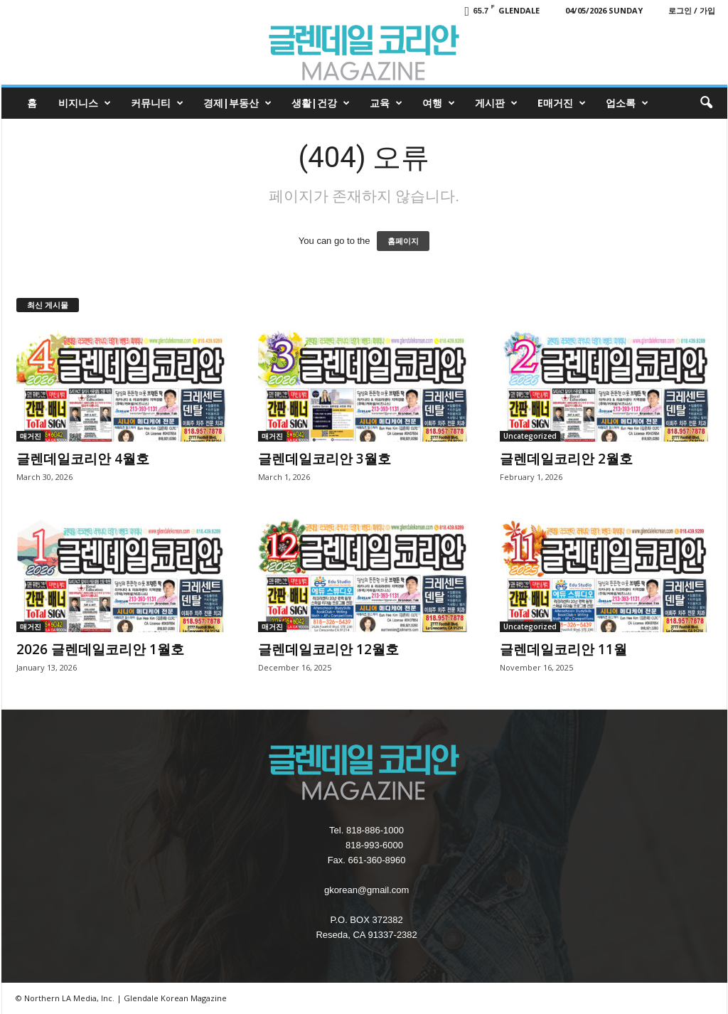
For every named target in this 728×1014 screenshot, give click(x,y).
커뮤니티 (157, 103)
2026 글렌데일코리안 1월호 (100, 649)
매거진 (30, 436)
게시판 (496, 103)
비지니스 (84, 103)
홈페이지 (403, 241)
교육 (386, 103)
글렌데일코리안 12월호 (328, 649)
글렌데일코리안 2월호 (566, 458)
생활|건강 (320, 103)
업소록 (627, 103)
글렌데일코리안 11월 (563, 649)
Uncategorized (530, 436)
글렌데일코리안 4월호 (82, 458)
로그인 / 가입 (691, 10)
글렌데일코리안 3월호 (324, 458)
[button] (706, 103)
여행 (438, 103)
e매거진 (561, 103)
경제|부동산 (237, 103)
